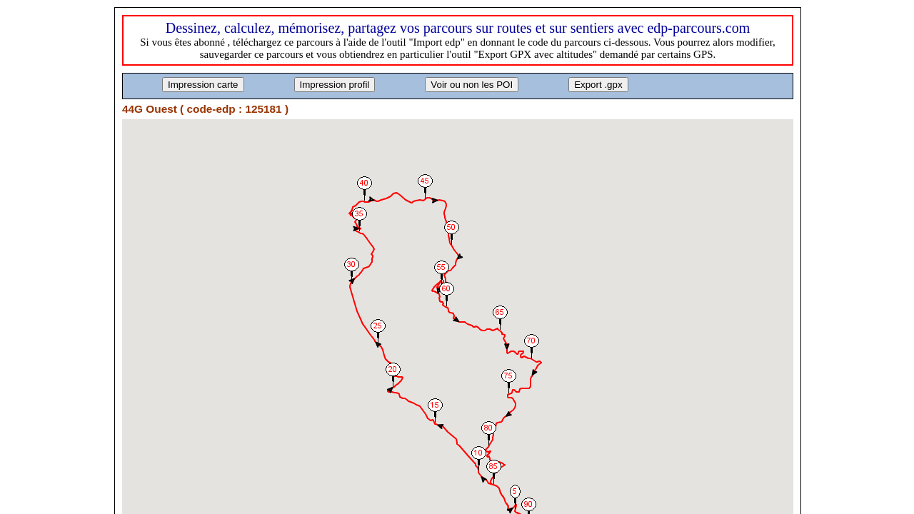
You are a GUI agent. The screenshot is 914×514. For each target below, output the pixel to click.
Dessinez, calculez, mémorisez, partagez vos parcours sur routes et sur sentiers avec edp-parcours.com (458, 28)
